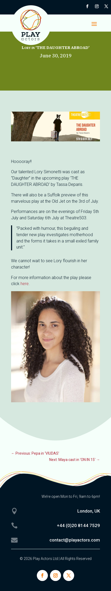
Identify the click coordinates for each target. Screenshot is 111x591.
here (25, 283)
